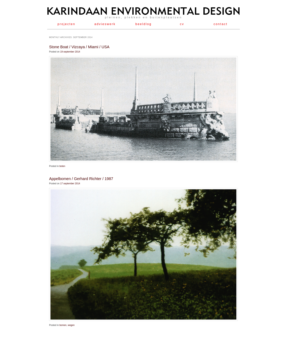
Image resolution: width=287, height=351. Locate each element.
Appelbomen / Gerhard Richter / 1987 (81, 179)
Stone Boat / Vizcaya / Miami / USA (79, 47)
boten (62, 166)
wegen (71, 325)
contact (221, 24)
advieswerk (105, 24)
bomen (62, 325)
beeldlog (143, 24)
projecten (67, 24)
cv (182, 24)
